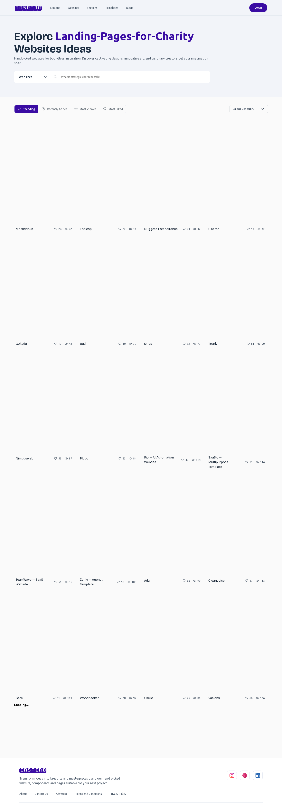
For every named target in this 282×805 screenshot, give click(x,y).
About (23, 793)
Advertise (62, 793)
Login (258, 7)
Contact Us (41, 793)
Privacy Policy (118, 793)
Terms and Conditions (88, 793)
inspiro (28, 7)
